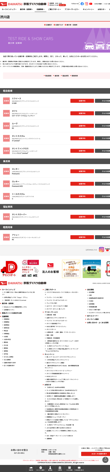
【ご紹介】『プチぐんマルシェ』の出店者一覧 (60, 425)
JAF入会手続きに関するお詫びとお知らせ (59, 428)
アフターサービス (71, 9)
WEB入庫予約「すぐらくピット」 (57, 326)
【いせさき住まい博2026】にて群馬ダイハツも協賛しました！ (62, 400)
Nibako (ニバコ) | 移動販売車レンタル (15, 307)
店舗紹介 (49, 25)
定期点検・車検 (51, 315)
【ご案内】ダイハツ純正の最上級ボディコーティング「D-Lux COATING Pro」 (61, 350)
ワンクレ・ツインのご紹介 (55, 297)
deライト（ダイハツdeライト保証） (58, 306)
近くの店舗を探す (9, 365)
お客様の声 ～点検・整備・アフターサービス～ (61, 332)
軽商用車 (75, 76)
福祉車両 (65, 76)
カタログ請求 (98, 4)
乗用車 (57, 76)
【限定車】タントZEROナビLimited (15, 300)
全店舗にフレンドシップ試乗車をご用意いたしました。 (61, 432)
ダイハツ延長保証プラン (54, 323)
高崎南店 (6, 325)
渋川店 (6, 345)
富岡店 (6, 351)
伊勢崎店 (6, 334)
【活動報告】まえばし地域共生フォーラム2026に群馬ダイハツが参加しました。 (62, 405)
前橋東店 (6, 319)
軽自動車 (48, 76)
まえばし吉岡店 (8, 357)
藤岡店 (6, 348)
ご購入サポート (54, 9)
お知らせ (101, 9)
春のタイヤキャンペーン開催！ (56, 363)
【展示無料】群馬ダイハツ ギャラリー (58, 414)
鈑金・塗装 (50, 335)
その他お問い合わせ (79, 470)
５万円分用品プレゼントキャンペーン (58, 360)
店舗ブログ (59, 25)
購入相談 (50, 470)
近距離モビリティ (9, 310)
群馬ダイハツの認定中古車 (12, 313)
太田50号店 (7, 339)
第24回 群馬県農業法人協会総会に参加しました (61, 393)
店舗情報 (40, 9)
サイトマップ (80, 460)
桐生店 (6, 331)
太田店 (6, 336)
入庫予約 (60, 470)
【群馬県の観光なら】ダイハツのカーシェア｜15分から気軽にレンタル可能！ (61, 342)
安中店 (6, 354)
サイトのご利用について (92, 460)
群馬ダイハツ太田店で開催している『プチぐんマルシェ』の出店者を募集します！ (61, 421)
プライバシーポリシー (29, 460)
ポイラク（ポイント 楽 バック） (56, 309)
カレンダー (62, 5)
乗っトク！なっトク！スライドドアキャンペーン (61, 357)
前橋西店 (6, 322)
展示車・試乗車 (26, 9)
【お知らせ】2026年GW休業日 (56, 387)
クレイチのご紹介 (52, 303)
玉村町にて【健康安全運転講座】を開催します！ (61, 396)
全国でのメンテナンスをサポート (57, 318)
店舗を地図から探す (10, 363)
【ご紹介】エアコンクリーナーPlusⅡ (58, 346)
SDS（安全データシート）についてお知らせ (60, 436)
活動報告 (49, 439)
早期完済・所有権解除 (53, 338)
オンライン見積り (41, 470)
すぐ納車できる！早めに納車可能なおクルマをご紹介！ (18, 293)
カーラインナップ (8, 9)
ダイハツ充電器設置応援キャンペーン (58, 373)
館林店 (6, 342)
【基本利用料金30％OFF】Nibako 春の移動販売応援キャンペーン (62, 367)
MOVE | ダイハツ (52, 376)
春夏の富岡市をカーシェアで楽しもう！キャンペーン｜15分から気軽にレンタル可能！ (61, 380)
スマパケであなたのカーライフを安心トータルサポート (61, 293)
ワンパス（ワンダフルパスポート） (57, 300)
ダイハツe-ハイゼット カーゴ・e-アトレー (59, 371)
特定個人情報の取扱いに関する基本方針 (47, 460)
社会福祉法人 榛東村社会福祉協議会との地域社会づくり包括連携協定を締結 (62, 410)
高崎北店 (6, 328)
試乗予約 (82, 101)
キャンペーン (88, 9)
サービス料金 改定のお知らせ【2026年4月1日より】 (62, 390)
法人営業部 (7, 360)
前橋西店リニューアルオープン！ (56, 417)
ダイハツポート (51, 329)
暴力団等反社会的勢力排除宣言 (67, 460)
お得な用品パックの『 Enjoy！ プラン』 (16, 297)
